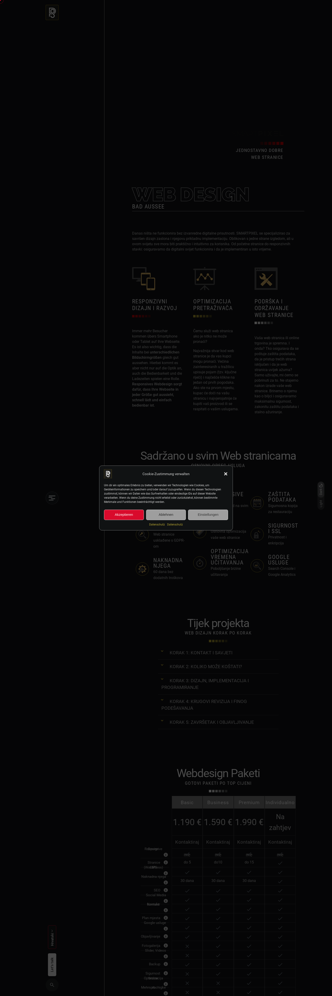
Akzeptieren (124, 515)
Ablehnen (166, 515)
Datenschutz (157, 524)
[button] (225, 473)
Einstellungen (208, 515)
